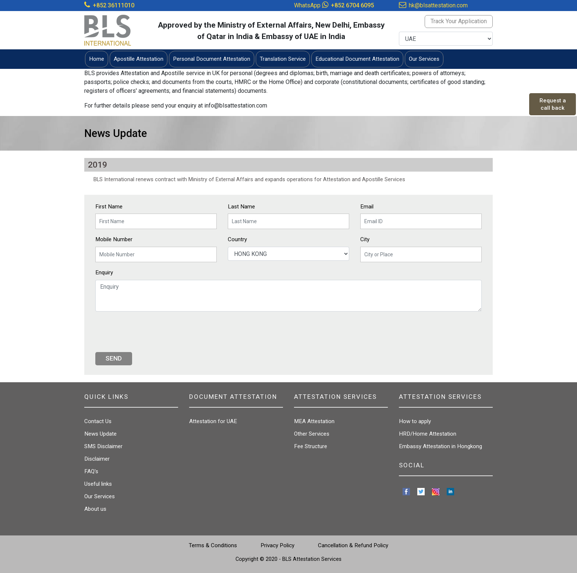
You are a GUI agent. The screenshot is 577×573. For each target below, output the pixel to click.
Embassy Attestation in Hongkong (440, 446)
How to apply (415, 421)
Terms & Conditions (213, 545)
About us (95, 509)
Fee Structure (310, 446)
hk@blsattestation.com (438, 5)
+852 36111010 (113, 5)
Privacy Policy (277, 545)
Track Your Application (459, 21)
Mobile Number (113, 239)
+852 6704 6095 (352, 5)
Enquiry (104, 272)
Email (367, 206)
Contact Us (97, 421)
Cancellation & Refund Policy (353, 545)
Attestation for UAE (213, 421)
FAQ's (91, 471)
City (364, 239)
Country (237, 239)
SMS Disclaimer (103, 446)
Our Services (99, 496)
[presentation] (151, 331)
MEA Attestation (314, 421)
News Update (100, 433)
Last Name (241, 206)
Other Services (311, 433)
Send (114, 358)
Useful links (98, 484)
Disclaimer (97, 459)
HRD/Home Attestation (427, 433)
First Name (109, 206)
